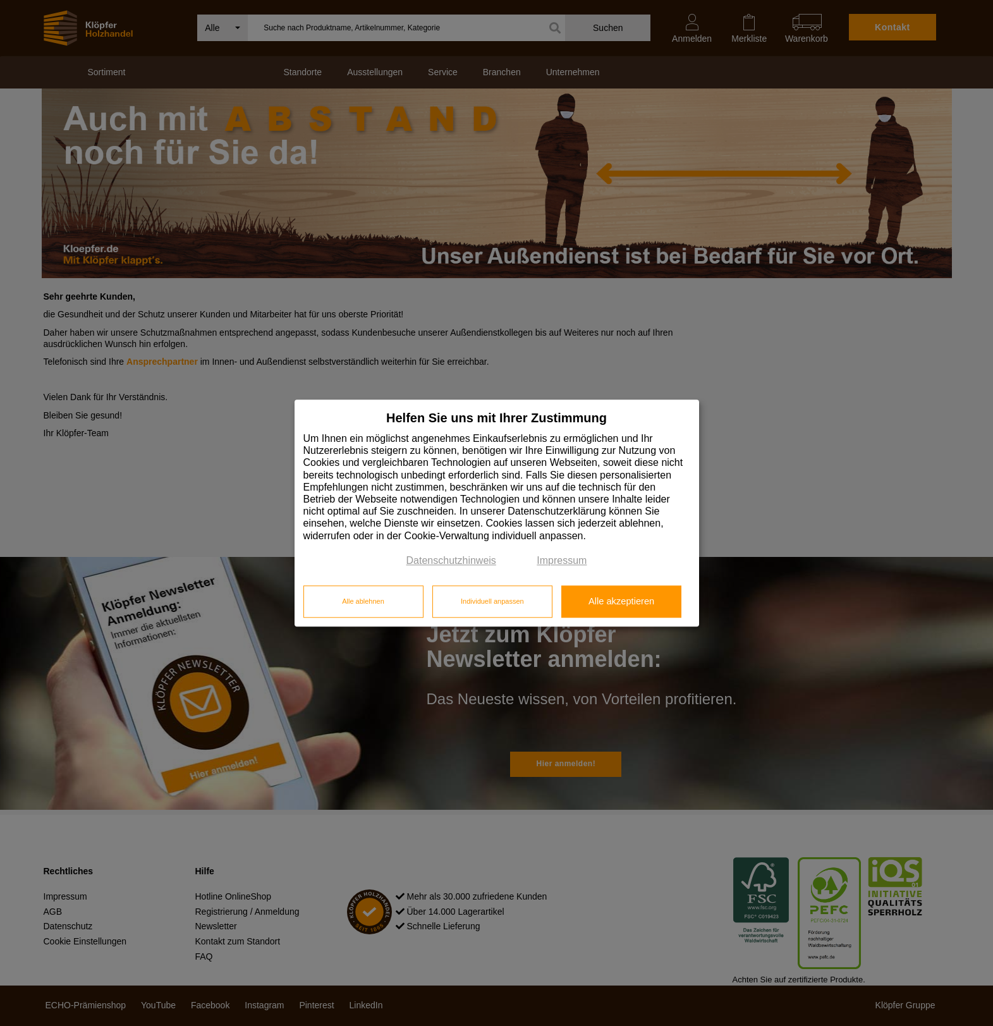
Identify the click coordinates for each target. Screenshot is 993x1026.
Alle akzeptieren (621, 602)
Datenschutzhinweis (451, 560)
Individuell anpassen (492, 602)
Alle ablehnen (363, 602)
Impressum (562, 560)
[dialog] (497, 513)
